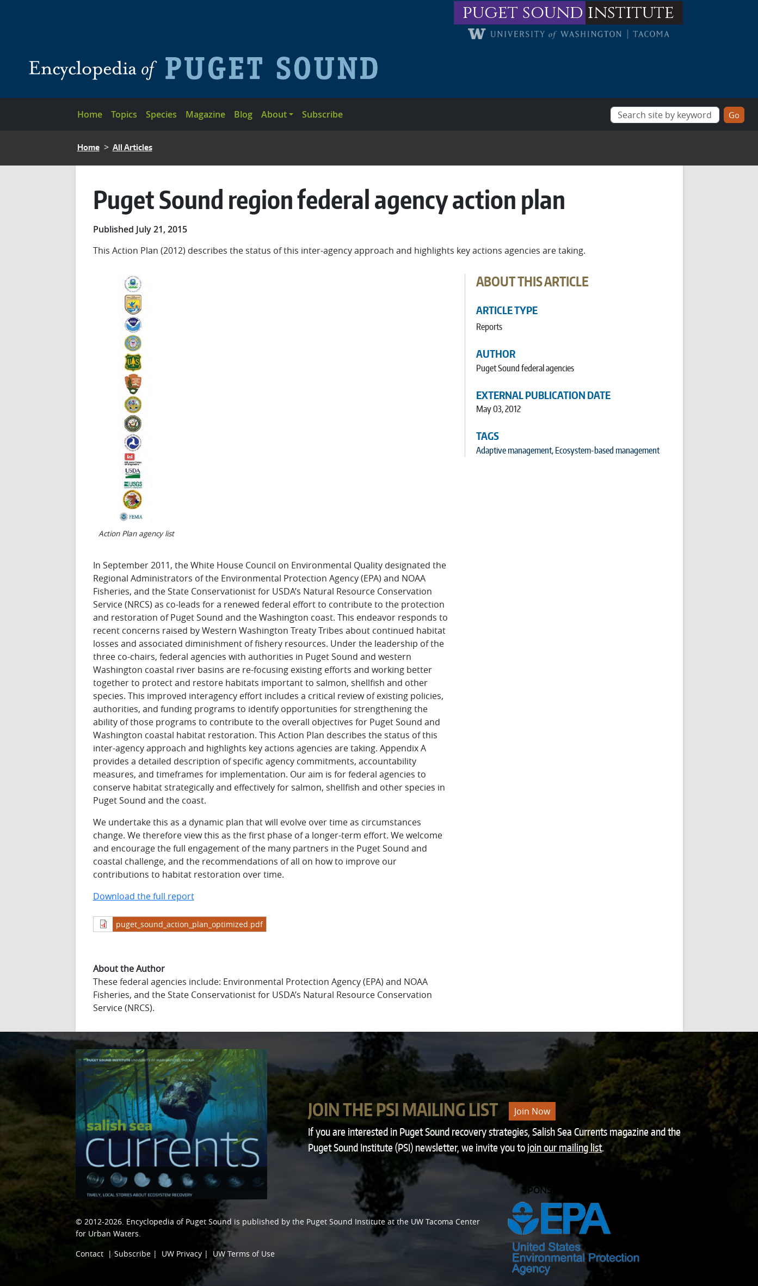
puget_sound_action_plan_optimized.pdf (189, 924)
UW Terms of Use (244, 1253)
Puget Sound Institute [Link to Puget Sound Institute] (345, 1221)
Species (161, 114)
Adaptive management (514, 450)
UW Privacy (182, 1253)
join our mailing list (564, 1147)
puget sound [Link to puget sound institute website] (523, 13)
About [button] (274, 114)
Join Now (532, 1111)
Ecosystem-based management (607, 450)
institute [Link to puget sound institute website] (631, 13)
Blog (243, 114)
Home (89, 114)
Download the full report (143, 896)
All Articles (132, 147)
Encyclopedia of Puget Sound (179, 1221)
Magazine (205, 114)
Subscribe (322, 114)
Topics (124, 114)
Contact (89, 1253)
